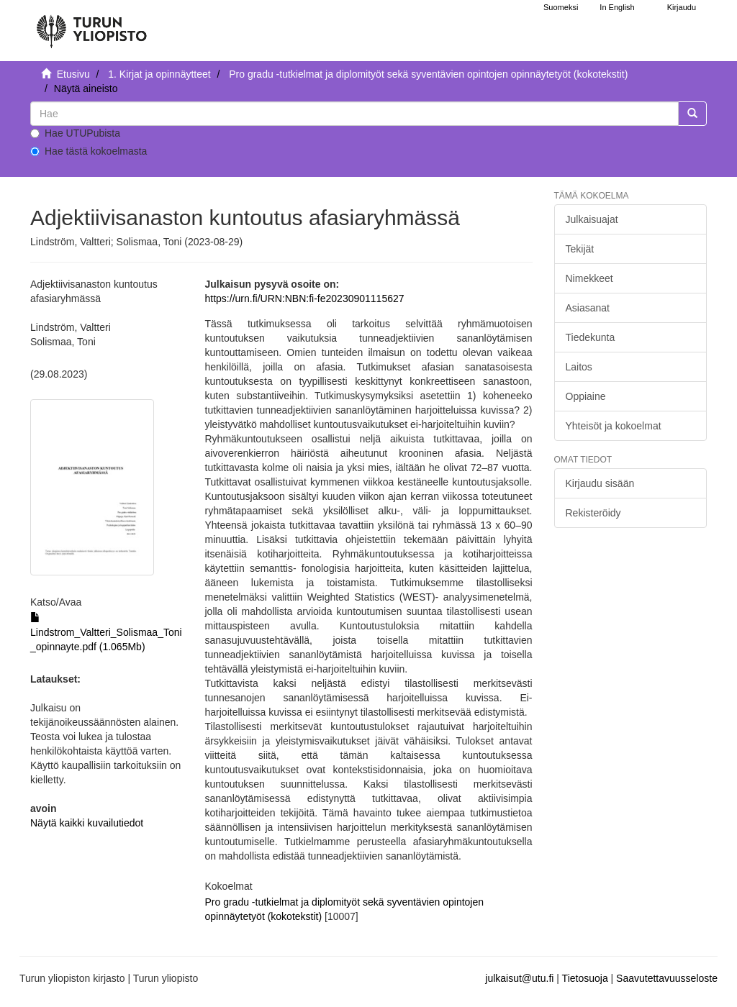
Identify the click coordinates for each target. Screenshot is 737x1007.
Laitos (579, 367)
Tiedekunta (590, 337)
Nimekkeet (589, 278)
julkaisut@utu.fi (519, 978)
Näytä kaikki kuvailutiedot (86, 823)
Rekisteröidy (593, 513)
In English (617, 7)
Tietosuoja (585, 978)
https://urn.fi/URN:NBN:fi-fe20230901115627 (304, 298)
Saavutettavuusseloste (667, 978)
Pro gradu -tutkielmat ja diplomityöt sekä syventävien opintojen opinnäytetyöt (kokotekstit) (428, 74)
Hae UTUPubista (75, 133)
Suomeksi (560, 7)
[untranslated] (354, 113)
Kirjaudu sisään (600, 483)
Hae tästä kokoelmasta (88, 151)
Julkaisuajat (592, 219)
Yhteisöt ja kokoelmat (613, 426)
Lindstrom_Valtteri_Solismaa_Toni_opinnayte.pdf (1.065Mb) (106, 632)
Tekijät (580, 249)
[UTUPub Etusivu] (91, 25)
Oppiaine (586, 396)
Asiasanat (588, 308)
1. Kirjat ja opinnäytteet (159, 74)
